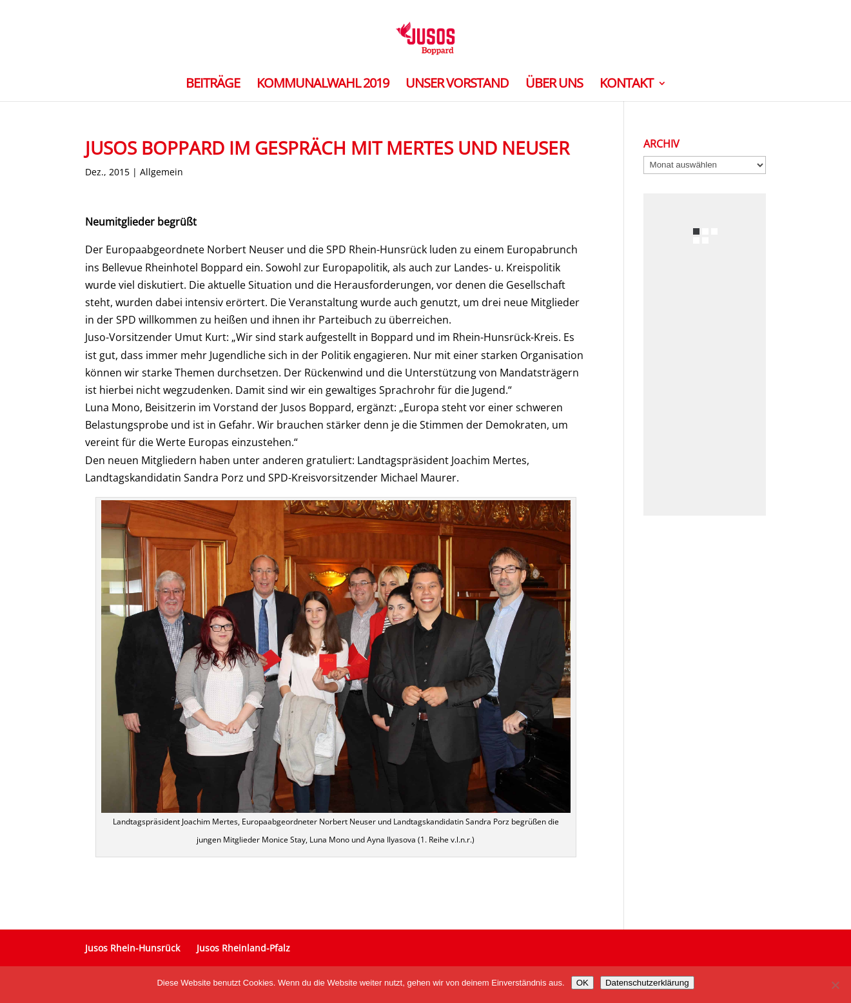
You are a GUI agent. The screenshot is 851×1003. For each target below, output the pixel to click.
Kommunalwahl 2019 (323, 85)
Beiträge (213, 85)
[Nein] (834, 985)
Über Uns (554, 85)
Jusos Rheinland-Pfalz (243, 948)
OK (582, 983)
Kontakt (626, 85)
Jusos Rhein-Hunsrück (132, 948)
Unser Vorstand (457, 85)
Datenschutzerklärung (647, 983)
